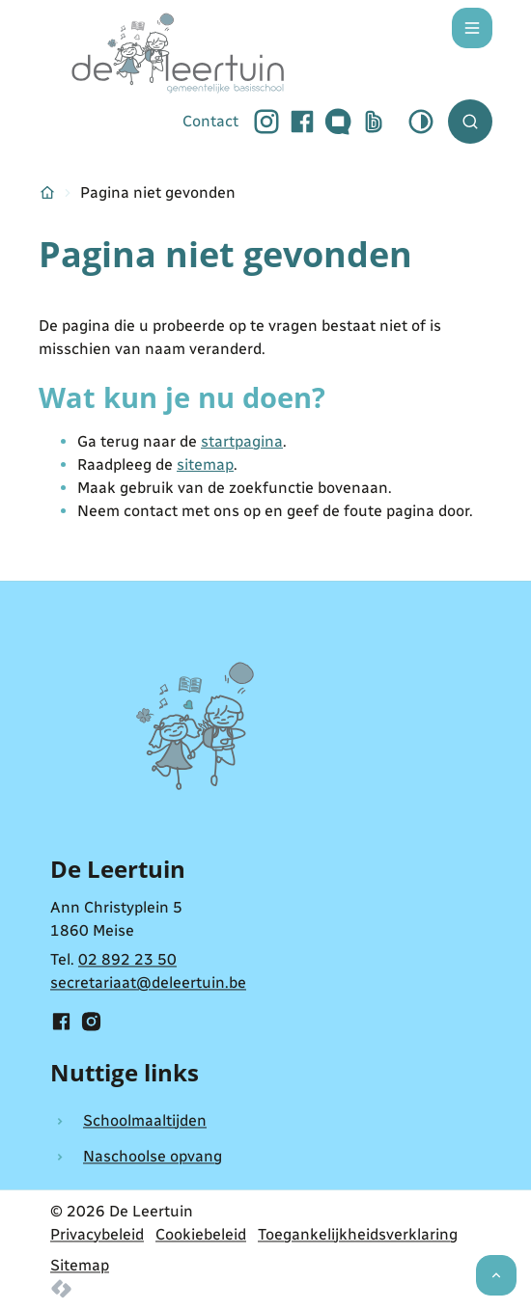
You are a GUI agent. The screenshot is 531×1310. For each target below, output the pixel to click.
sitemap (205, 464)
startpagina (242, 441)
